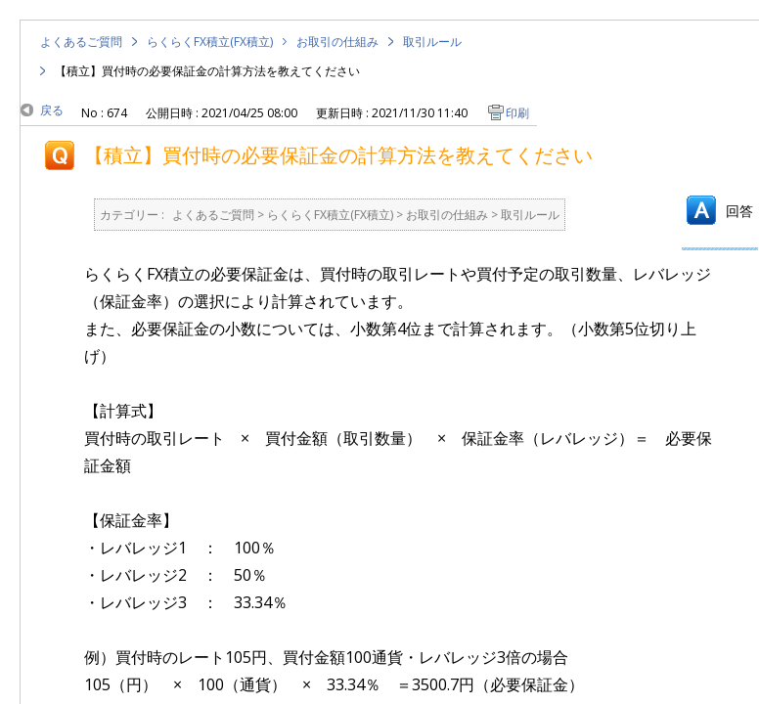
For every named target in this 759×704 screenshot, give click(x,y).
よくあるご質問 (81, 41)
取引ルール (432, 41)
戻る (52, 110)
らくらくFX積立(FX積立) (210, 41)
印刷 (517, 113)
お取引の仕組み (337, 41)
